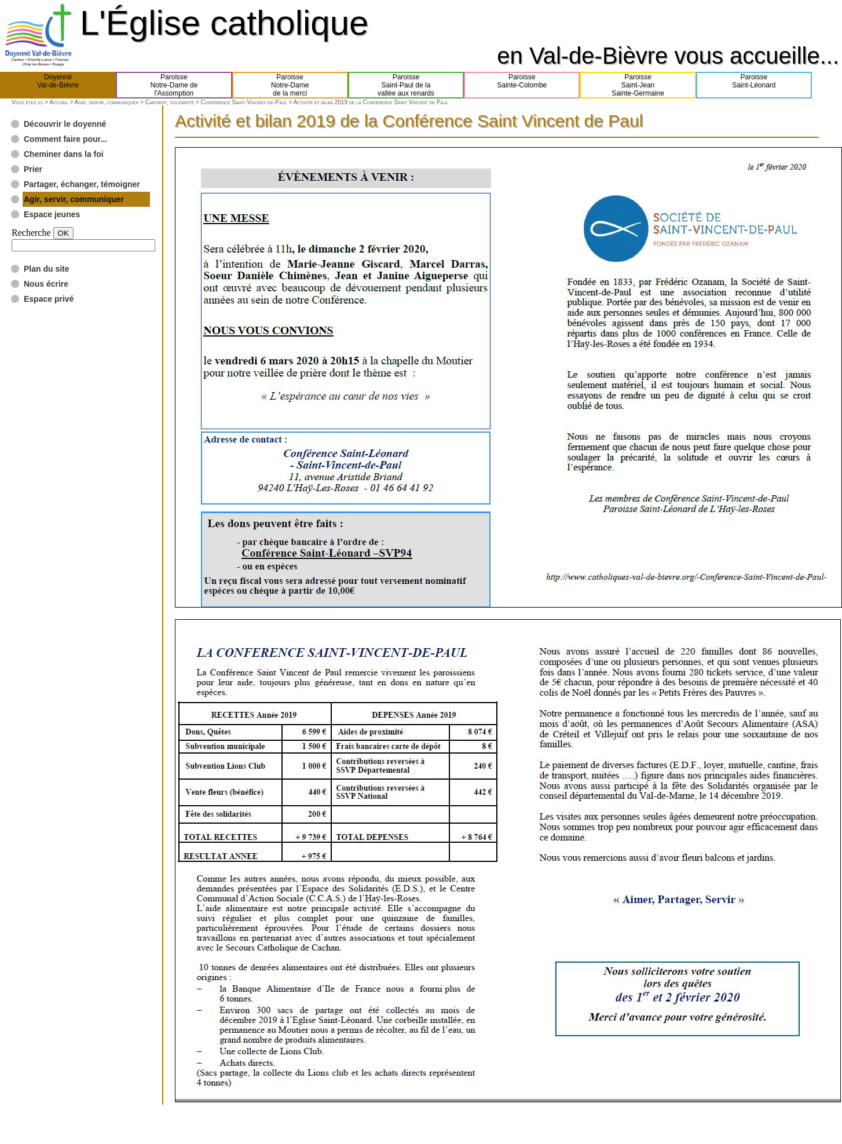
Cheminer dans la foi (64, 154)
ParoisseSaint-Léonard (753, 85)
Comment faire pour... (65, 139)
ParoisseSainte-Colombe (522, 85)
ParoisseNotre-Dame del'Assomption (173, 85)
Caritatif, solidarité (169, 102)
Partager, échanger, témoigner (82, 184)
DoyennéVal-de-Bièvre (58, 85)
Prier (33, 169)
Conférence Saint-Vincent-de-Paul (244, 102)
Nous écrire (46, 283)
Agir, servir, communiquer (107, 102)
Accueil (58, 102)
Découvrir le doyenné (65, 124)
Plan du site (46, 268)
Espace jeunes (52, 214)
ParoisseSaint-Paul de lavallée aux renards (406, 85)
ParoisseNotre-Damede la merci (290, 85)
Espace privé (49, 299)
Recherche (31, 232)
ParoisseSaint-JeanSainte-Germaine (638, 85)
